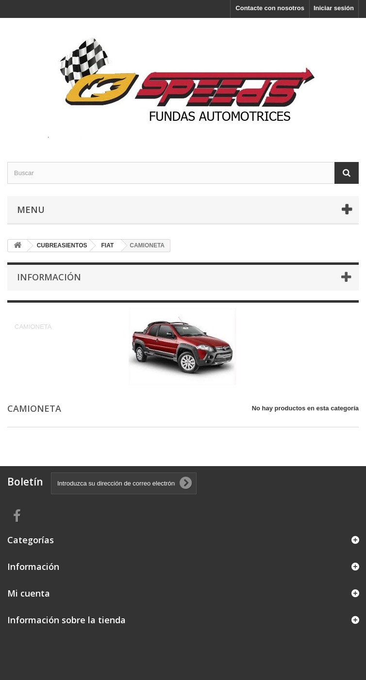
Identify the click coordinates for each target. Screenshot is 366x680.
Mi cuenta (28, 593)
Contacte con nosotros (269, 8)
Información (49, 277)
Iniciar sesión (334, 8)
